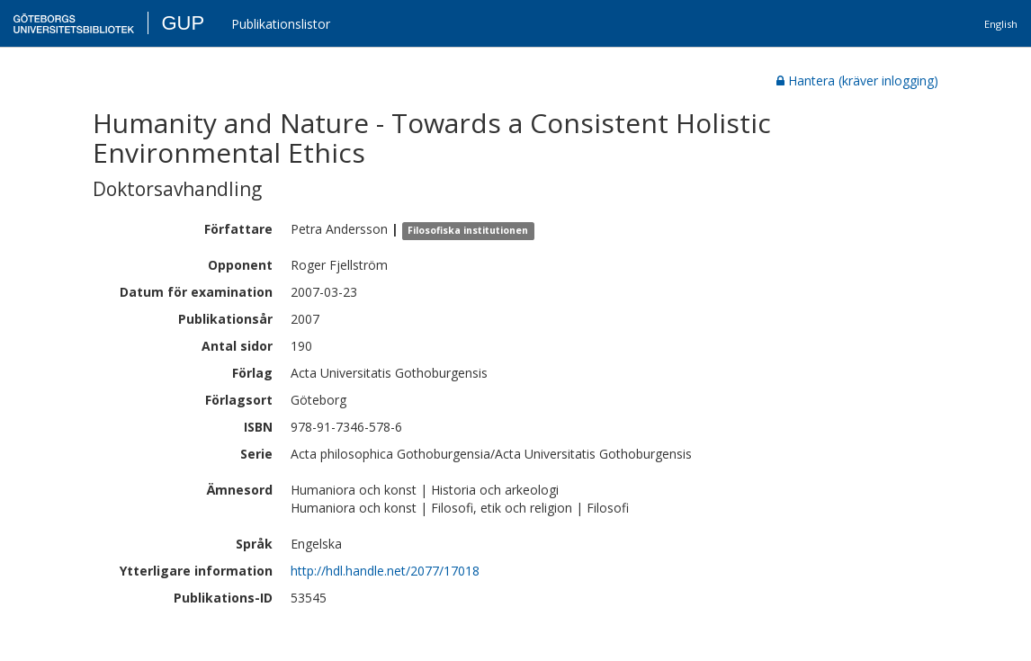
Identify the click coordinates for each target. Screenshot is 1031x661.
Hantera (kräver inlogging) (857, 80)
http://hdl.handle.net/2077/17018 (385, 570)
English (1001, 24)
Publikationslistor (280, 23)
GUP (182, 23)
